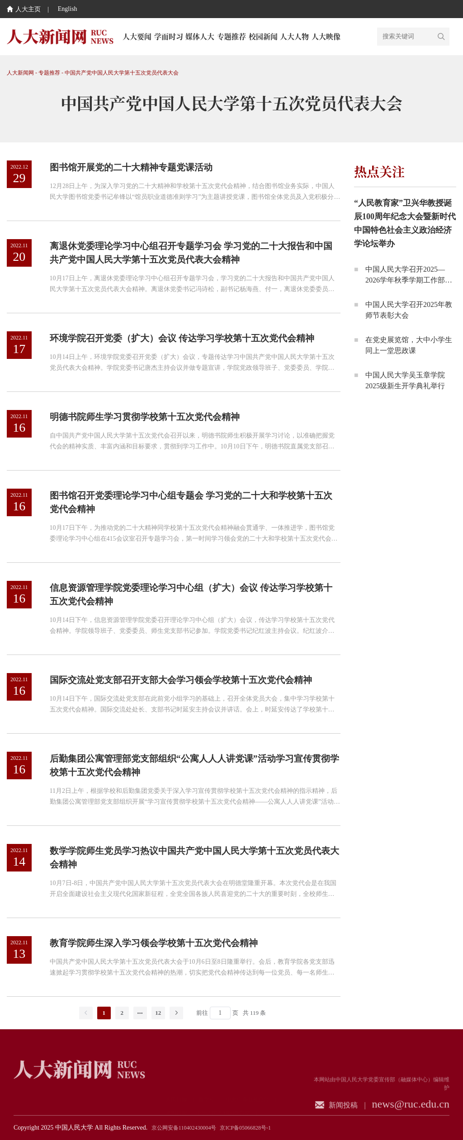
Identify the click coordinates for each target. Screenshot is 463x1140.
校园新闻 (263, 36)
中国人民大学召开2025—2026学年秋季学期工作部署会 (408, 280)
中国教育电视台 (184, 1106)
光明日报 (176, 1093)
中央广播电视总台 (247, 1079)
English (67, 8)
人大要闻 (137, 36)
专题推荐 (231, 36)
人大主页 (24, 9)
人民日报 (176, 1079)
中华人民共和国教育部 (223, 1093)
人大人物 (294, 36)
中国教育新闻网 (234, 1106)
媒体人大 (199, 36)
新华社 (206, 1079)
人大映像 (326, 36)
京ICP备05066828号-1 (245, 1128)
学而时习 (168, 36)
